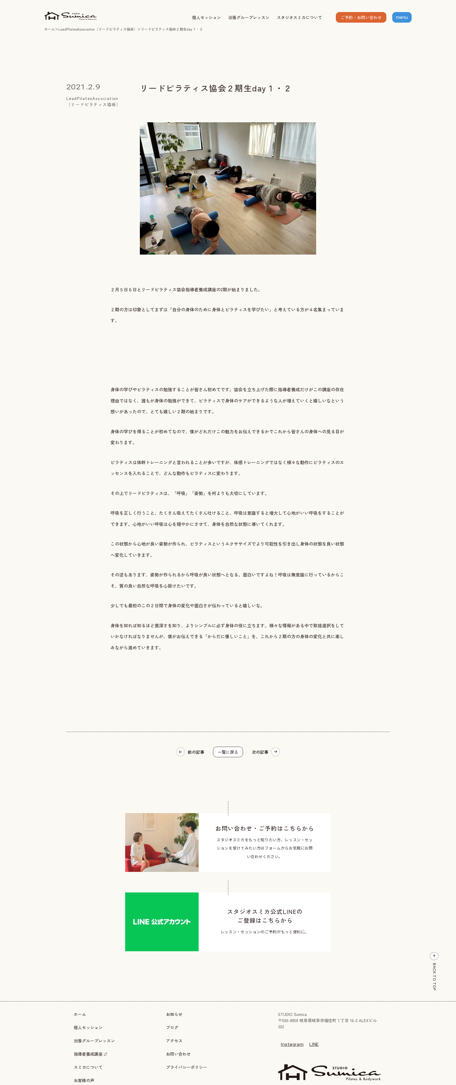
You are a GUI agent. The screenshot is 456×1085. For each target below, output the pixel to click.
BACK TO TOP (434, 971)
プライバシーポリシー (186, 1067)
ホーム (49, 28)
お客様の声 (84, 1080)
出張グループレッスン (248, 17)
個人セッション (206, 17)
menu (402, 17)
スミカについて (88, 1067)
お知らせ (174, 1014)
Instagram (292, 1044)
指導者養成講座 (90, 1054)
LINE (314, 1044)
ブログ (172, 1027)
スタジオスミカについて (299, 17)
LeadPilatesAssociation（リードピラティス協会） (97, 28)
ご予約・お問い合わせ (361, 17)
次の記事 (266, 751)
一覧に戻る (228, 752)
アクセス (174, 1041)
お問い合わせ (178, 1054)
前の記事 (190, 751)
